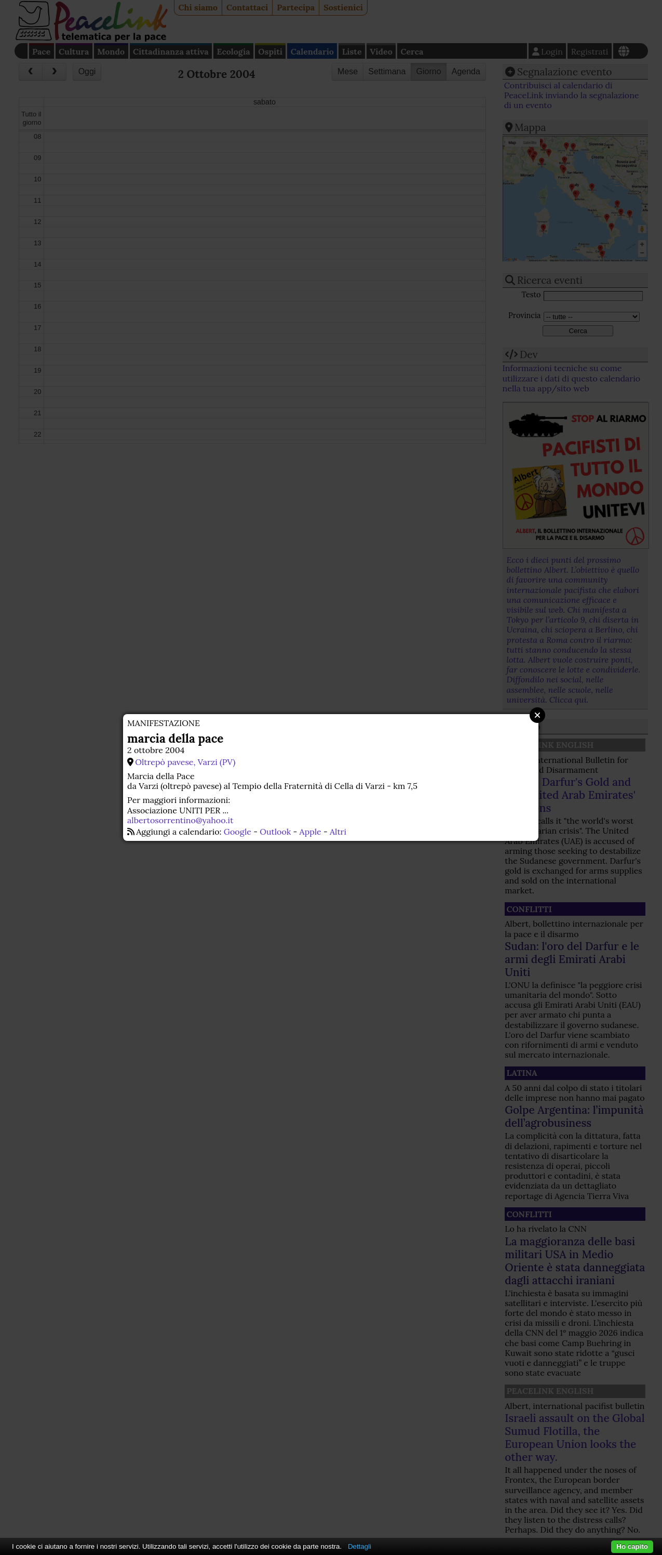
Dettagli (359, 1546)
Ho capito (632, 1546)
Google (237, 831)
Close (537, 715)
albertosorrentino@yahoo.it (180, 820)
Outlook (275, 831)
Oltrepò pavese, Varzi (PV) (185, 762)
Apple (310, 831)
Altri (338, 831)
